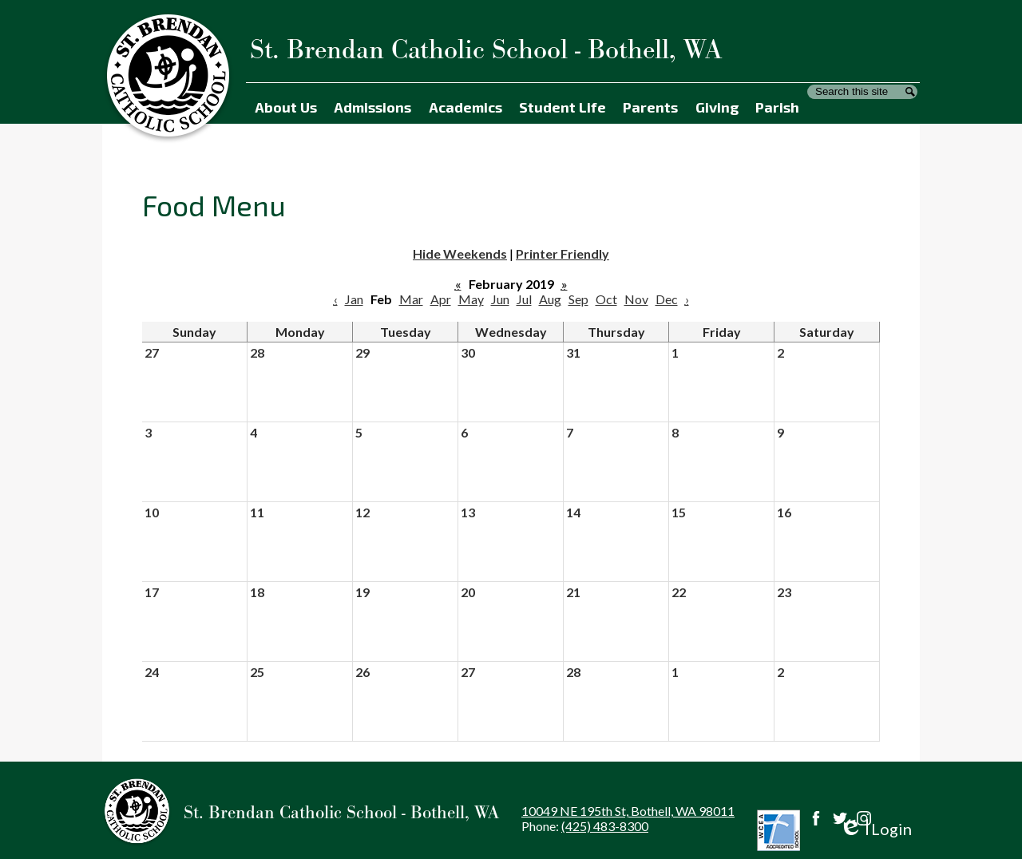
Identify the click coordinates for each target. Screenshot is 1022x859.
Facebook (816, 818)
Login (875, 829)
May (471, 299)
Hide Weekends (460, 253)
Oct (606, 299)
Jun (500, 299)
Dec (667, 299)
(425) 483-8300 (604, 825)
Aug (550, 299)
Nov (636, 299)
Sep (578, 299)
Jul (524, 299)
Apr (440, 299)
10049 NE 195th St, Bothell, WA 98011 (628, 810)
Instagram (864, 818)
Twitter (840, 818)
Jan (354, 299)
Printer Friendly (562, 253)
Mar (411, 299)
